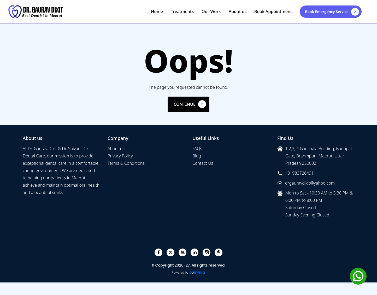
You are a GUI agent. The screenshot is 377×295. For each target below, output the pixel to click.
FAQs (197, 148)
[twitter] (171, 252)
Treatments (182, 11)
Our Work (211, 11)
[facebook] (159, 252)
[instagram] (207, 252)
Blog (196, 156)
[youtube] (183, 252)
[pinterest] (219, 252)
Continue (185, 104)
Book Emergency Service (327, 11)
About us (237, 11)
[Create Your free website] (197, 272)
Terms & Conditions (126, 163)
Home (157, 11)
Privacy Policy (120, 156)
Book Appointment (273, 11)
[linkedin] (195, 252)
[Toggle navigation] (367, 11)
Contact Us (202, 163)
